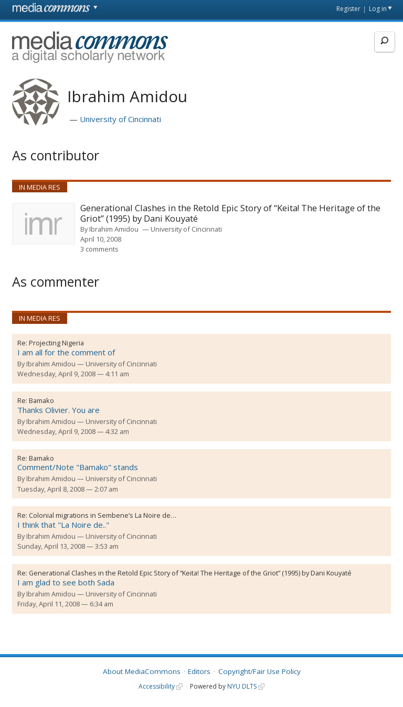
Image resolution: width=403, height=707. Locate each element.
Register (348, 8)
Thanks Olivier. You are (58, 410)
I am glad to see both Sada (65, 582)
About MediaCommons (142, 671)
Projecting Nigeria (56, 342)
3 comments (99, 249)
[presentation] (43, 224)
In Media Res (39, 187)
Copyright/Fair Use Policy (259, 671)
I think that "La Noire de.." (63, 524)
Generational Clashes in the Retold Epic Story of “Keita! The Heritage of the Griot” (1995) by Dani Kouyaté (230, 213)
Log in (378, 8)
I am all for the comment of (66, 352)
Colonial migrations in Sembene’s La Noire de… (102, 515)
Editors (199, 671)
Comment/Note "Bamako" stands (77, 467)
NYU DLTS (242, 686)
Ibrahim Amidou (114, 229)
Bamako (41, 400)
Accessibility (157, 686)
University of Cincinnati (120, 119)
